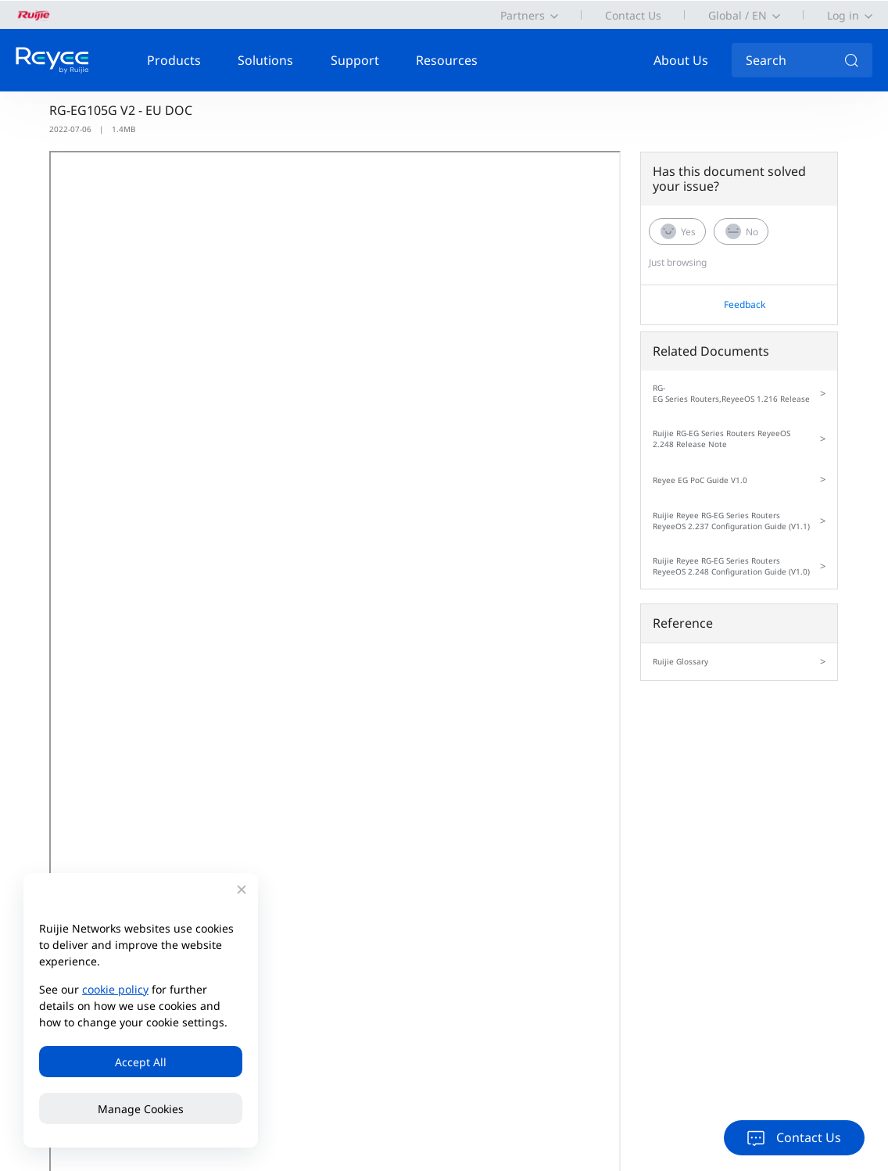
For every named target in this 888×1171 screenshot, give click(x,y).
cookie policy (115, 989)
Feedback (744, 304)
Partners (522, 15)
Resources (447, 60)
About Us (680, 60)
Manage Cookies (141, 1108)
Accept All (140, 1062)
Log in (843, 15)
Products (174, 60)
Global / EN (737, 15)
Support (355, 60)
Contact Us (633, 15)
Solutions (265, 60)
